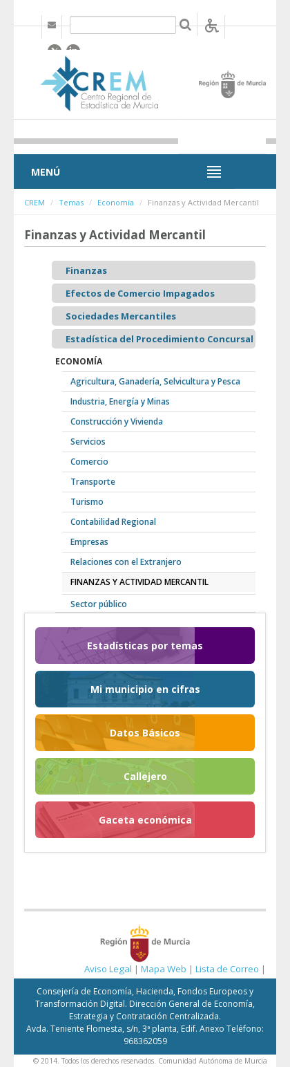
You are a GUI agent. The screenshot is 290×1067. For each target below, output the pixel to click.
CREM (34, 202)
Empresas (89, 542)
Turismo (87, 502)
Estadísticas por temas (145, 645)
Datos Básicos (145, 732)
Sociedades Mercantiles (121, 316)
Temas (71, 202)
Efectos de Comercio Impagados (140, 293)
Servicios (88, 441)
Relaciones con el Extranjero (126, 562)
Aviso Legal (108, 969)
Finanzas (86, 270)
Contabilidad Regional (113, 522)
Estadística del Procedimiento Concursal (159, 339)
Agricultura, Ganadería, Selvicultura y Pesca (155, 381)
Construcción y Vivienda (116, 421)
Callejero (145, 776)
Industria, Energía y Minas (120, 401)
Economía (115, 202)
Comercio (89, 461)
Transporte (92, 482)
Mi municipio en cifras (145, 689)
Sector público (98, 604)
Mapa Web (163, 969)
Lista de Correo (227, 969)
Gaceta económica (145, 819)
